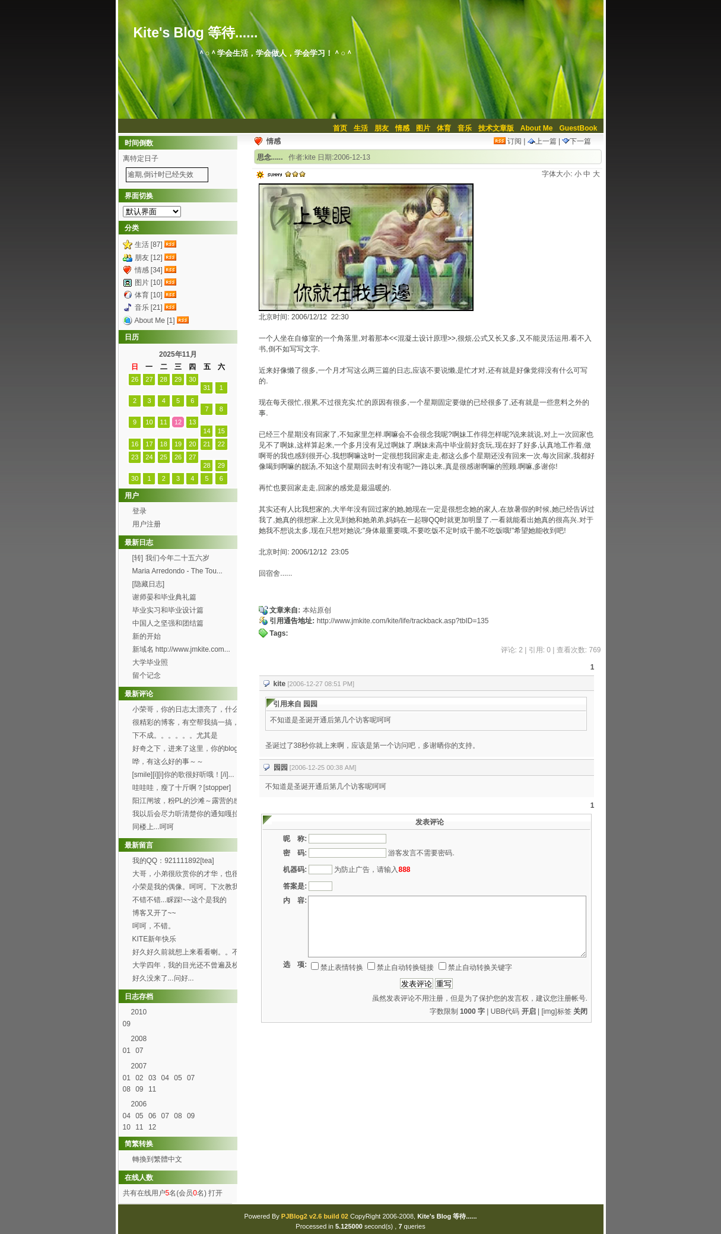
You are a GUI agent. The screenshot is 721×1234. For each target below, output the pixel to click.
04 (166, 1078)
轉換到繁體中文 (157, 1159)
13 (192, 422)
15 (221, 430)
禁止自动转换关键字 (475, 967)
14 (206, 430)
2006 (139, 1104)
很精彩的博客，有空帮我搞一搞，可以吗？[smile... (185, 723)
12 (178, 422)
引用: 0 (540, 650)
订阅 (508, 141)
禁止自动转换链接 (400, 967)
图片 (423, 128)
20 (192, 444)
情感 (402, 128)
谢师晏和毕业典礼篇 (164, 597)
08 (128, 1089)
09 (128, 1024)
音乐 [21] (149, 307)
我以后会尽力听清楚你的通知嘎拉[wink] (185, 815)
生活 (361, 128)
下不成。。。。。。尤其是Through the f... (175, 736)
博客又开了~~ (154, 913)
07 (140, 1050)
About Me (536, 128)
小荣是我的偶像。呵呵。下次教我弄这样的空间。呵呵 (185, 888)
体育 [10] (149, 295)
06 (153, 1116)
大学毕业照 (150, 662)
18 (163, 444)
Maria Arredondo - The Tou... (177, 571)
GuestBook (578, 128)
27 (149, 379)
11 (163, 422)
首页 (340, 128)
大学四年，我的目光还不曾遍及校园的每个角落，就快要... (185, 966)
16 (134, 444)
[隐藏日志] (148, 584)
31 (206, 387)
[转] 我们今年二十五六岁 (170, 558)
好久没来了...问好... (164, 978)
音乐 (465, 128)
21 (206, 444)
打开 (215, 1193)
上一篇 (542, 141)
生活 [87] (149, 244)
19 (178, 444)
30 (192, 379)
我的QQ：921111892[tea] (173, 860)
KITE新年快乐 (154, 939)
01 (128, 1050)
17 (149, 444)
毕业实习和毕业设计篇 (168, 610)
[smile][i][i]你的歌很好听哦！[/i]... (183, 774)
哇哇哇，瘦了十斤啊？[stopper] (181, 787)
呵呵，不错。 (153, 926)
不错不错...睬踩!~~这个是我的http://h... (179, 901)
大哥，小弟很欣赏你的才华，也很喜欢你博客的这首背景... (185, 875)
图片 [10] (149, 282)
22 (221, 444)
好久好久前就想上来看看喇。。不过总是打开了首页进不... (185, 953)
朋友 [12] (149, 257)
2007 (139, 1066)
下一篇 (576, 141)
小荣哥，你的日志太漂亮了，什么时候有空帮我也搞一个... (185, 710)
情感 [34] (149, 270)
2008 (139, 1039)
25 (163, 457)
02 (140, 1078)
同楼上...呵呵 (153, 827)
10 (149, 422)
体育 (444, 128)
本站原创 (317, 610)
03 (153, 1078)
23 (134, 457)
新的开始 (146, 636)
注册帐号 (571, 998)
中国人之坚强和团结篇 (168, 623)
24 (149, 457)
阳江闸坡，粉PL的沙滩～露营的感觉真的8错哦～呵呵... (186, 802)
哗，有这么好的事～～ (168, 761)
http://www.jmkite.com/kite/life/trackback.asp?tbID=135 (403, 621)
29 (178, 379)
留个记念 (146, 675)
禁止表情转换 (337, 967)
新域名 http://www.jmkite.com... (181, 649)
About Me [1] (155, 320)
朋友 (381, 128)
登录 (139, 511)
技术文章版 (496, 128)
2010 (139, 1012)
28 (163, 379)
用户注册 (146, 524)
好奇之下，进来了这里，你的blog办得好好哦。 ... (185, 749)
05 (179, 1078)
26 (134, 379)
